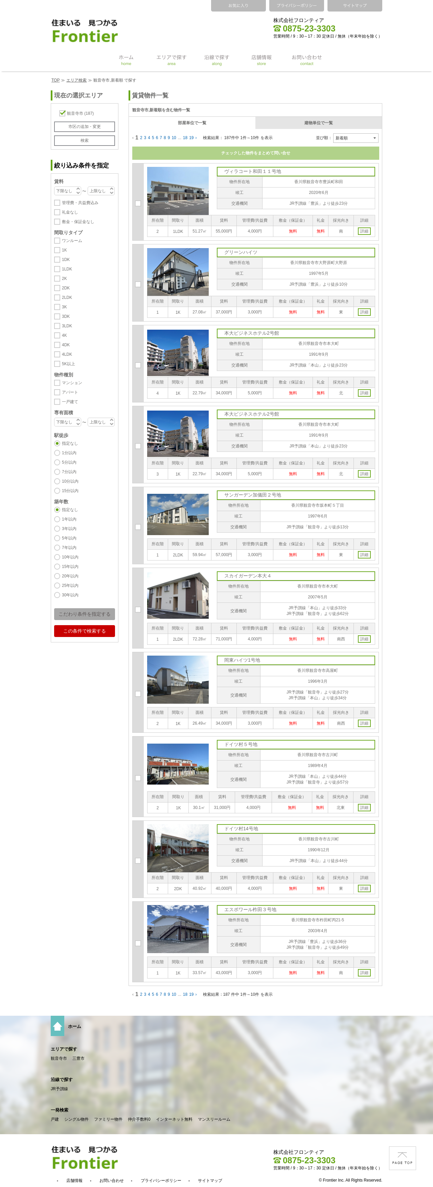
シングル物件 (76, 1119)
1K (64, 250)
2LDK (67, 297)
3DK (66, 316)
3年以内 (69, 528)
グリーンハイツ (240, 252)
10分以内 (70, 481)
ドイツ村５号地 (240, 744)
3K (64, 307)
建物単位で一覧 (318, 122)
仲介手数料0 (139, 1119)
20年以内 (70, 576)
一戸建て (70, 401)
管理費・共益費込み (80, 202)
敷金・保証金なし (78, 221)
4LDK (67, 354)
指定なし (70, 443)
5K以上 (68, 363)
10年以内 (70, 557)
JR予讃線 (59, 1088)
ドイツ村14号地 (241, 828)
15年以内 (70, 566)
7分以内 (69, 471)
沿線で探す (62, 1079)
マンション (72, 382)
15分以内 (70, 490)
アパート (70, 392)
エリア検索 (76, 80)
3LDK (67, 326)
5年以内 (69, 538)
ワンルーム (72, 240)
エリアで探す (64, 1049)
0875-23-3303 (304, 28)
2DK (66, 288)
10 (174, 137)
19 (191, 137)
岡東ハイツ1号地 (242, 660)
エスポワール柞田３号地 (250, 909)
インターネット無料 (174, 1119)
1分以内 (69, 452)
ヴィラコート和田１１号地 (252, 171)
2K (64, 278)
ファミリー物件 (108, 1119)
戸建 (55, 1119)
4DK (66, 345)
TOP (55, 80)
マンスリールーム (214, 1119)
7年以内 (69, 547)
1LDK (67, 269)
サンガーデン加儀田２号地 (252, 495)
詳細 (364, 231)
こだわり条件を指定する (85, 614)
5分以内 (69, 462)
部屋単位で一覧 (192, 122)
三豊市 (78, 1058)
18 (185, 137)
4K (64, 335)
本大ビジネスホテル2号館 (251, 333)
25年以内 (70, 585)
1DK (66, 259)
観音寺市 (80, 113)
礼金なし (70, 212)
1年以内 (69, 519)
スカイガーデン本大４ (248, 575)
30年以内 (70, 595)
